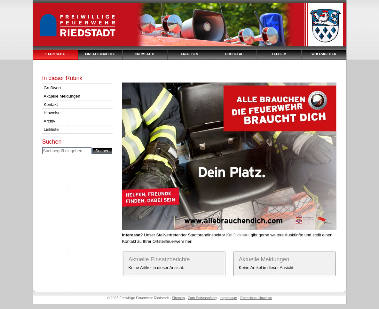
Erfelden (189, 54)
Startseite (55, 54)
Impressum (228, 298)
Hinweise (52, 112)
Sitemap (178, 298)
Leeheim (279, 54)
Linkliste (51, 129)
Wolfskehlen (324, 54)
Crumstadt (145, 54)
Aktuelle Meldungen (62, 96)
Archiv (49, 121)
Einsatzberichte (100, 54)
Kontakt (51, 104)
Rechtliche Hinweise (256, 298)
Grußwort (52, 87)
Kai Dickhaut (237, 235)
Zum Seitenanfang (202, 298)
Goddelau (234, 54)
